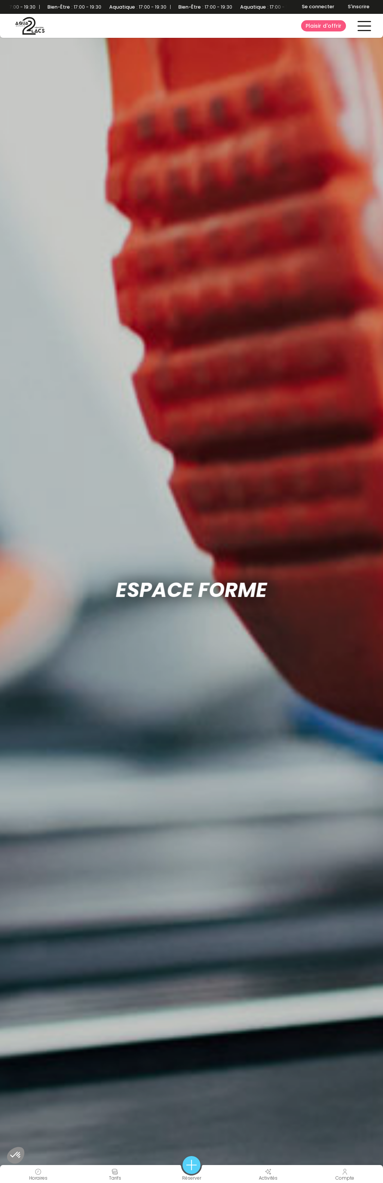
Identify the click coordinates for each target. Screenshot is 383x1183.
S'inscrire (359, 6)
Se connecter (318, 6)
